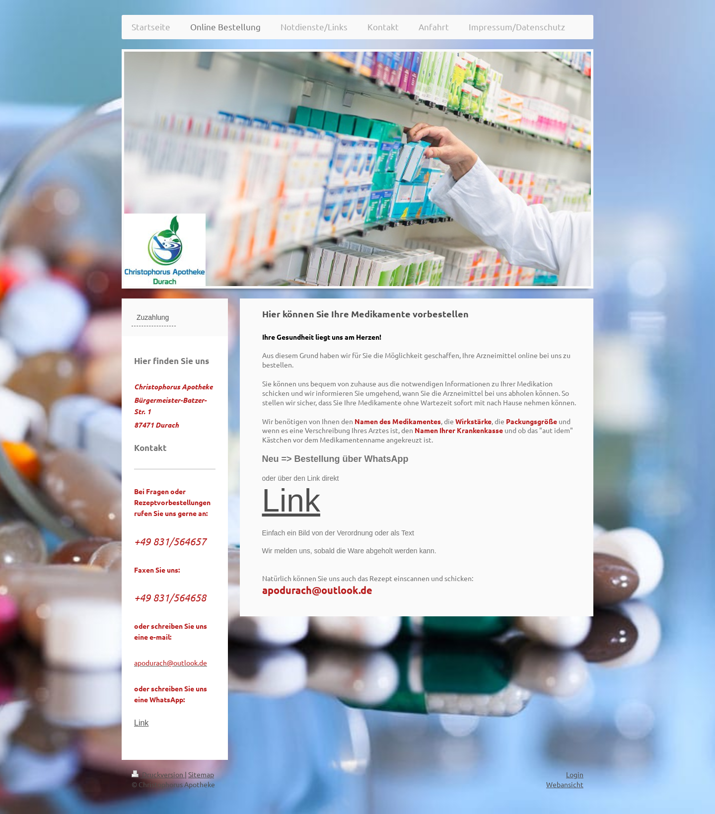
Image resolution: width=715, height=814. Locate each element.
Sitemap (201, 774)
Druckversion (158, 774)
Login (574, 774)
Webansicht (564, 784)
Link (291, 500)
